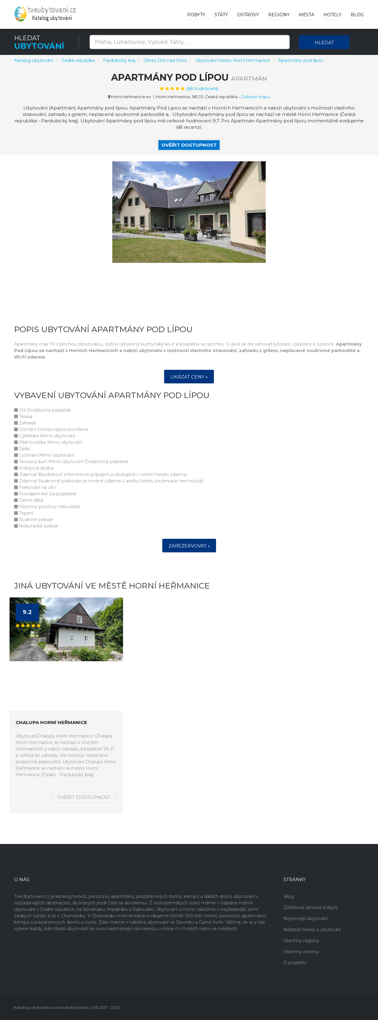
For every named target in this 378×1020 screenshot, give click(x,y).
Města (306, 14)
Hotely (332, 14)
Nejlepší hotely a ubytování (312, 929)
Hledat (324, 42)
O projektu (295, 962)
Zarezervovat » (189, 546)
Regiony (279, 14)
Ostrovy (248, 14)
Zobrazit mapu (255, 96)
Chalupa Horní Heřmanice (51, 723)
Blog (357, 14)
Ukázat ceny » (189, 377)
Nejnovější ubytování (306, 918)
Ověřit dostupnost (189, 145)
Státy (221, 14)
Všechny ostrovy (301, 951)
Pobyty (196, 14)
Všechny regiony (301, 940)
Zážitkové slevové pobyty (311, 907)
